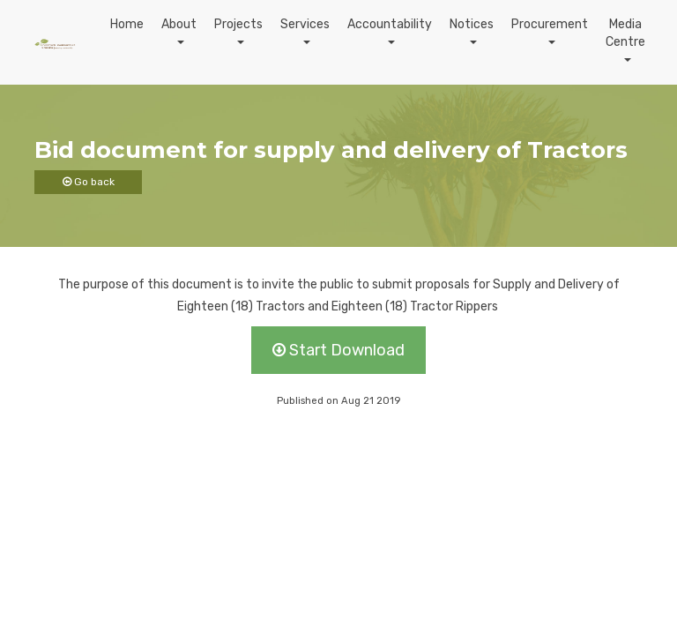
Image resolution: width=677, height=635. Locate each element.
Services (305, 24)
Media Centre (625, 33)
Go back (89, 182)
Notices (472, 24)
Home (127, 24)
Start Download (338, 350)
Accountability (389, 24)
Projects (238, 24)
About (179, 24)
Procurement (549, 24)
